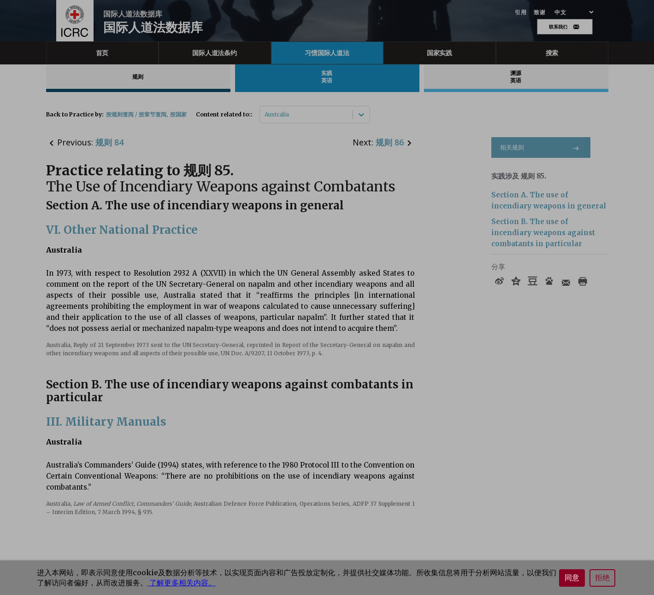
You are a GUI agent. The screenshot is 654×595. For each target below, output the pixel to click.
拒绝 (602, 578)
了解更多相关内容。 (181, 582)
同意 (572, 578)
